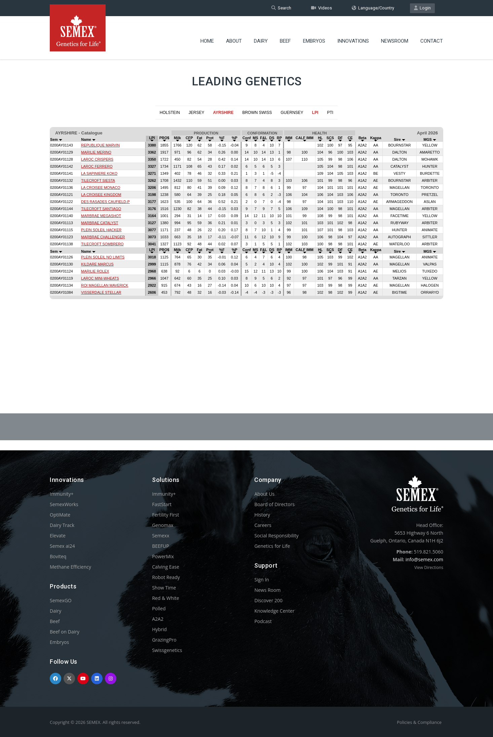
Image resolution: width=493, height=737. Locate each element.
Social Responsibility (276, 535)
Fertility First (165, 514)
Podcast (263, 621)
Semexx (160, 535)
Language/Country (373, 7)
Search (281, 7)
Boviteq (58, 556)
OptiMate (60, 514)
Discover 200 (268, 600)
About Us (264, 494)
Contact (431, 35)
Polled (158, 608)
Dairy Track (62, 525)
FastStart (162, 504)
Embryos (314, 35)
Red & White (165, 598)
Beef (285, 35)
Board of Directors (274, 504)
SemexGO (61, 600)
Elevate (58, 535)
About (234, 35)
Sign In (261, 579)
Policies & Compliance (419, 722)
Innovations (353, 35)
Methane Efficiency (70, 567)
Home (207, 35)
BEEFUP (160, 546)
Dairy (261, 35)
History (262, 514)
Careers (262, 525)
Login (422, 7)
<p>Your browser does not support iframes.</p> (246, 250)
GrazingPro (164, 640)
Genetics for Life (272, 546)
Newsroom (394, 35)
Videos (321, 7)
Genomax (162, 525)
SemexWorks (64, 504)
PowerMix (163, 556)
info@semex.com (424, 559)
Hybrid (159, 629)
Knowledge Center (274, 611)
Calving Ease (165, 567)
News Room (267, 590)
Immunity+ (62, 494)
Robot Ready (166, 577)
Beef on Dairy (64, 631)
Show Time (164, 587)
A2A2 (157, 619)
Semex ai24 (62, 546)
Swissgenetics (167, 650)
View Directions (428, 567)
